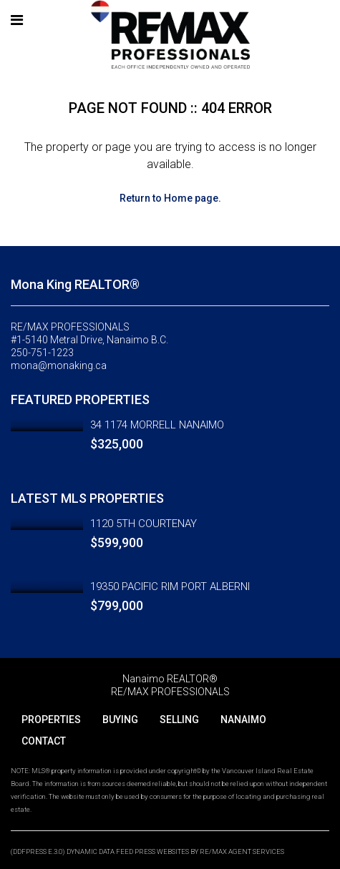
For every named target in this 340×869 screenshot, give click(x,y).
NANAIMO (243, 719)
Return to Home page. (170, 198)
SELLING (179, 719)
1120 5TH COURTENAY (143, 523)
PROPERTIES (51, 719)
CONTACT (43, 741)
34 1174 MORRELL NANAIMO (157, 424)
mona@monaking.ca (59, 365)
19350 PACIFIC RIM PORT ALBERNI (170, 586)
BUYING (120, 719)
